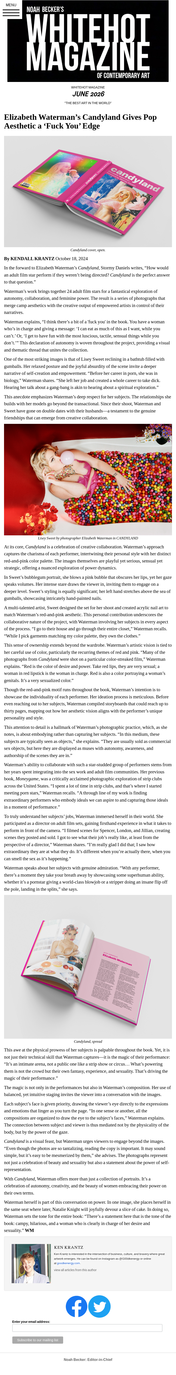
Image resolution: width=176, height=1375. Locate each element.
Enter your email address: (31, 1322)
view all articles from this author (75, 1270)
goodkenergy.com (68, 1263)
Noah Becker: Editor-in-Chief (88, 1360)
